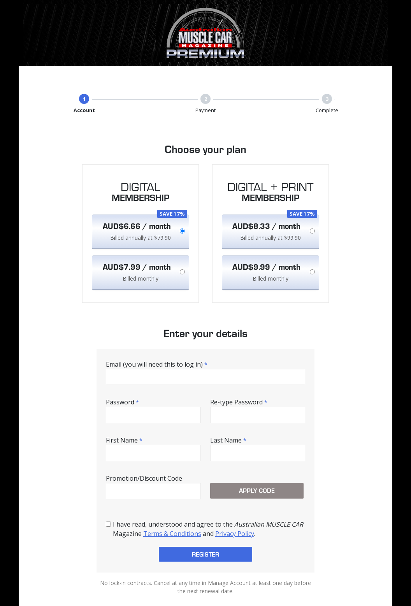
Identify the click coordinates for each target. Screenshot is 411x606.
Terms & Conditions (172, 533)
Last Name (228, 440)
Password (122, 402)
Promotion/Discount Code (144, 478)
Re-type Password (238, 402)
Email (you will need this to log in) (156, 364)
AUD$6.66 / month (137, 225)
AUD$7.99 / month (137, 266)
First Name (124, 440)
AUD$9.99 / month (266, 266)
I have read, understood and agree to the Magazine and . (208, 529)
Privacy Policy (234, 533)
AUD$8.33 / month (266, 225)
